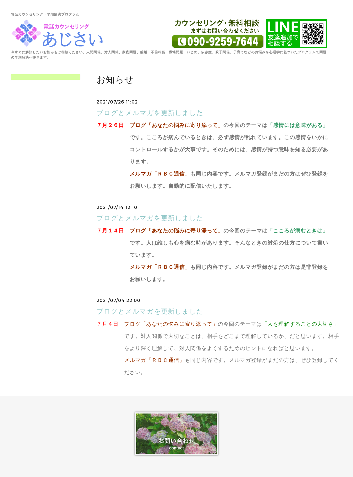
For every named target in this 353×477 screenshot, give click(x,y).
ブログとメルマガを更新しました (150, 113)
